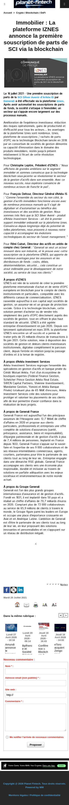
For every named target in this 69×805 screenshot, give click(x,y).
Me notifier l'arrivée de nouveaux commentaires (37, 737)
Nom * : (9, 666)
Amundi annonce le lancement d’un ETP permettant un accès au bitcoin (10, 647)
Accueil (7, 12)
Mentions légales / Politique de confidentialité (34, 795)
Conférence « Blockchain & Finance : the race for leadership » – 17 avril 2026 (43, 648)
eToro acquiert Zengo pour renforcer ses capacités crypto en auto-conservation (60, 647)
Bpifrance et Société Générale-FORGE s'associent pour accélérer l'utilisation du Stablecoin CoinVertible (27, 648)
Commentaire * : (14, 701)
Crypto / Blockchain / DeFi (31, 12)
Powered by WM (34, 787)
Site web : (10, 689)
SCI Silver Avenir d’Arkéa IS (35, 97)
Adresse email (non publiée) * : (22, 677)
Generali (9, 101)
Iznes (60, 101)
